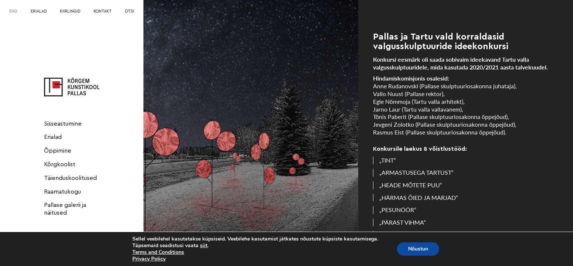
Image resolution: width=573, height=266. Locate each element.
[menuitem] (13, 12)
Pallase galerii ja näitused (65, 209)
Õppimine (57, 151)
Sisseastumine (63, 124)
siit (203, 245)
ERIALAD (39, 11)
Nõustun (418, 248)
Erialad (53, 137)
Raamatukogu (62, 192)
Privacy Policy (149, 258)
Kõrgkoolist (59, 164)
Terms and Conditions (158, 252)
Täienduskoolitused (70, 178)
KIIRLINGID (70, 11)
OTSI (129, 11)
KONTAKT (103, 11)
